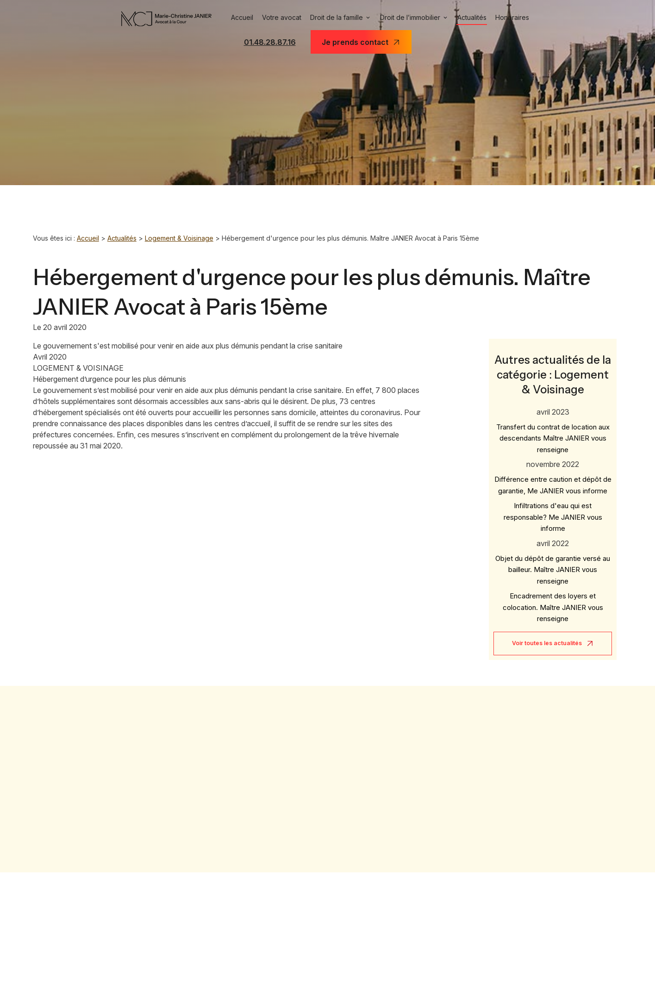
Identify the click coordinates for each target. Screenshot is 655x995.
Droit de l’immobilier (410, 17)
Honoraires (512, 17)
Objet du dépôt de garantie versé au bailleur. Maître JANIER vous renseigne (552, 563)
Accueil (242, 17)
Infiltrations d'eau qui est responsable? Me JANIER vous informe (553, 511)
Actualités (472, 17)
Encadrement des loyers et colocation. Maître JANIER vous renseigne (553, 601)
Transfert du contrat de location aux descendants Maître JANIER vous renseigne (553, 432)
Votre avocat (281, 17)
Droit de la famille (336, 17)
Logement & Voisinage (179, 238)
